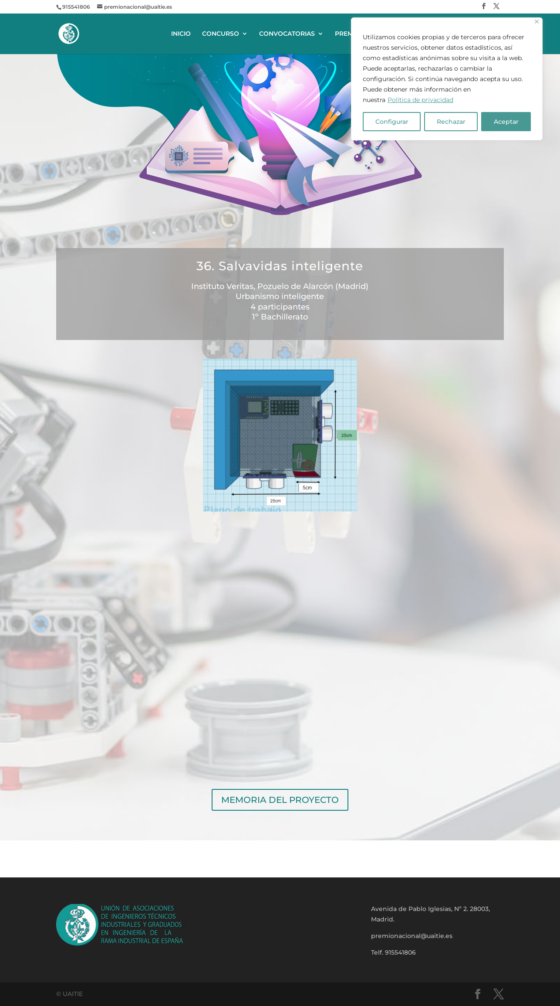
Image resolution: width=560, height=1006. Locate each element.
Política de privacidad (420, 100)
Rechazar (451, 122)
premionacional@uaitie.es (411, 936)
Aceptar (506, 122)
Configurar (391, 122)
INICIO (181, 34)
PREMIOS (349, 34)
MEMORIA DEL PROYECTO (280, 800)
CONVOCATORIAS (287, 34)
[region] (447, 78)
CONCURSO (220, 34)
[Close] (537, 22)
